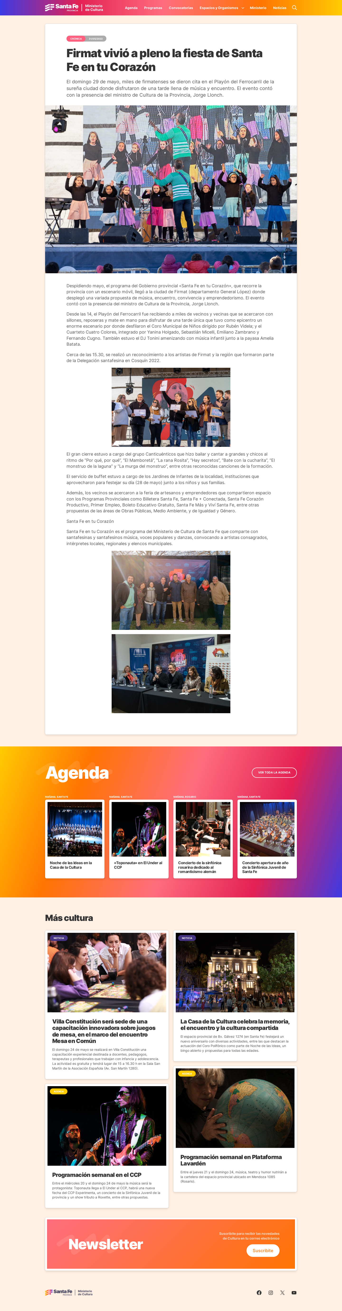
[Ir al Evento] (74, 836)
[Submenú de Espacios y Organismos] (243, 7)
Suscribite (263, 1250)
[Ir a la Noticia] (107, 1004)
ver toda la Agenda (274, 772)
